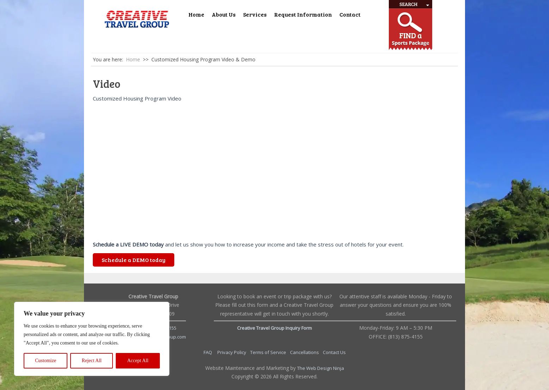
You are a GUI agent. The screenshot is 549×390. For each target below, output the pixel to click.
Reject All (92, 360)
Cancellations (305, 352)
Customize (45, 360)
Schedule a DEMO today (133, 259)
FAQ (208, 352)
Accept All (137, 360)
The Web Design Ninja (320, 368)
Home (196, 14)
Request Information (303, 14)
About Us (224, 14)
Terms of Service (268, 352)
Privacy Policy (232, 352)
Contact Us (334, 352)
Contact (350, 14)
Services (255, 14)
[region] (91, 339)
